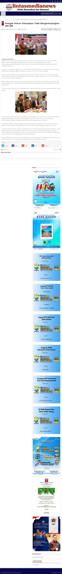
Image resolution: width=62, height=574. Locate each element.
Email (55, 29)
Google (59, 572)
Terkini (37, 561)
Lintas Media (4, 572)
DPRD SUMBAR (10, 142)
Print (49, 29)
